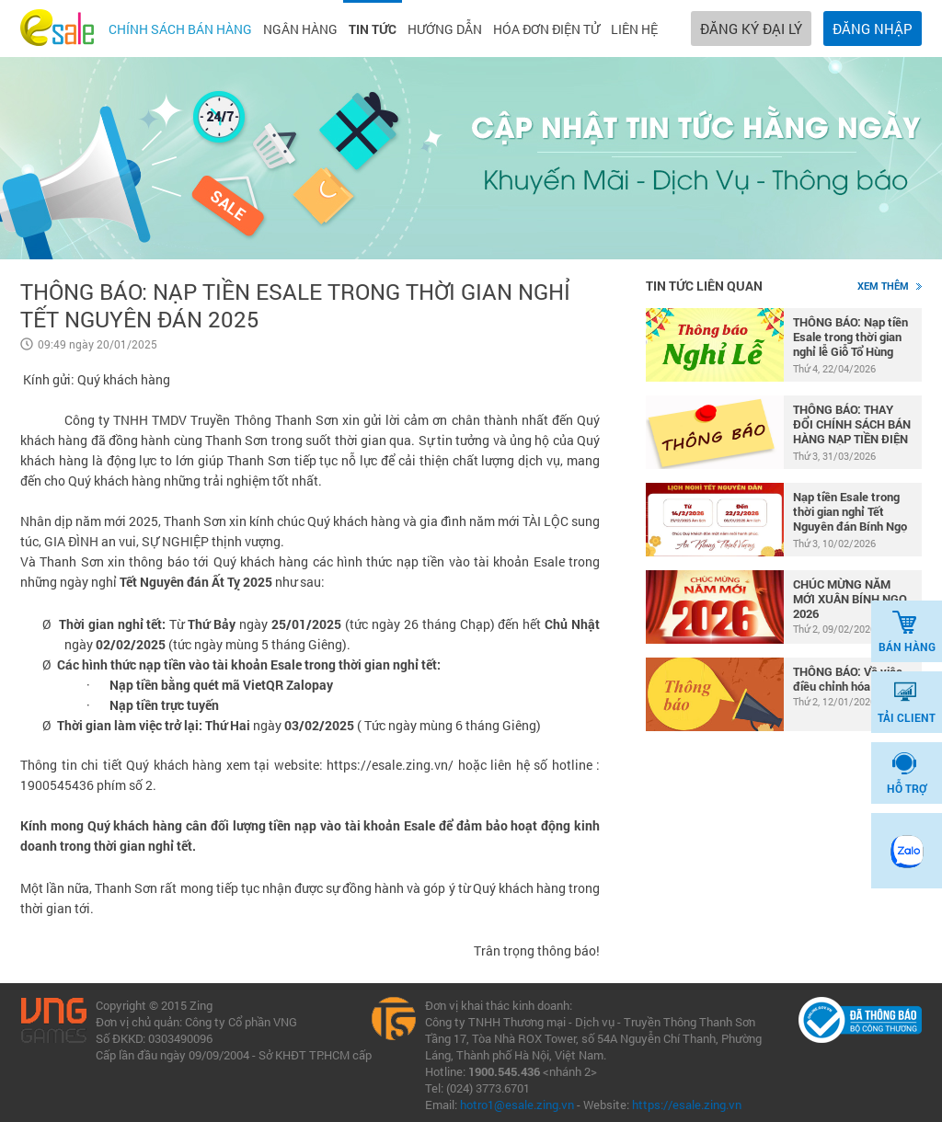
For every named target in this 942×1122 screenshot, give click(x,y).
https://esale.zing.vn (686, 1104)
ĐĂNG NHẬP (873, 28)
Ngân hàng (300, 29)
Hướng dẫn (445, 29)
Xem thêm (889, 285)
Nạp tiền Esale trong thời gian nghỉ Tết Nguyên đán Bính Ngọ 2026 (850, 512)
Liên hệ (634, 29)
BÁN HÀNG (907, 632)
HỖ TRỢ (906, 773)
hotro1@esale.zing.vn (517, 1104)
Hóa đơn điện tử (546, 29)
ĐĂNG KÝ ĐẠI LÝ (751, 28)
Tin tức (372, 29)
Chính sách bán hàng (180, 29)
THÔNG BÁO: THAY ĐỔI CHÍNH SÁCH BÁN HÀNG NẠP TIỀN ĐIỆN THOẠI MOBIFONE (852, 425)
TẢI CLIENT (907, 703)
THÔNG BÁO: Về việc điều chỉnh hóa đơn (847, 678)
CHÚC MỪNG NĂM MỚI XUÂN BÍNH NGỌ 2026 (850, 599)
